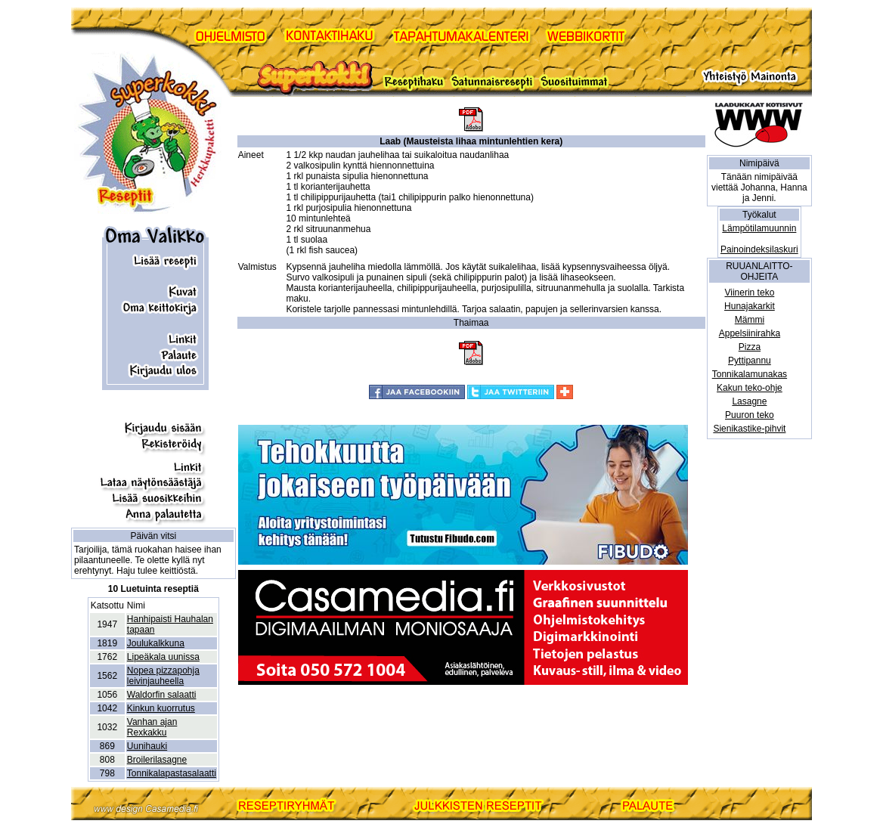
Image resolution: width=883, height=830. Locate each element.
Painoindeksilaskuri (759, 249)
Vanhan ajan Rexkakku (152, 727)
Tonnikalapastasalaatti (171, 773)
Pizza (750, 347)
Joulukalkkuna (155, 643)
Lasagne (749, 401)
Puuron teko (749, 415)
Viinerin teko (749, 292)
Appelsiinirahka (749, 333)
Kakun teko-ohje (749, 387)
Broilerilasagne (157, 759)
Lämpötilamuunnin (759, 228)
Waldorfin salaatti (162, 694)
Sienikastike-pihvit (749, 428)
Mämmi (749, 319)
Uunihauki (147, 746)
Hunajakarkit (749, 306)
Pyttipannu (749, 360)
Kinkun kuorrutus (161, 708)
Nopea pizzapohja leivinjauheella (163, 675)
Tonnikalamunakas (749, 374)
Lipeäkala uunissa (163, 657)
